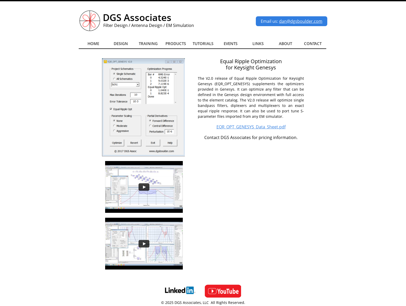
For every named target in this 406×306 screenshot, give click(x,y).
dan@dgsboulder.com (300, 21)
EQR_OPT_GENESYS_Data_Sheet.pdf (251, 127)
